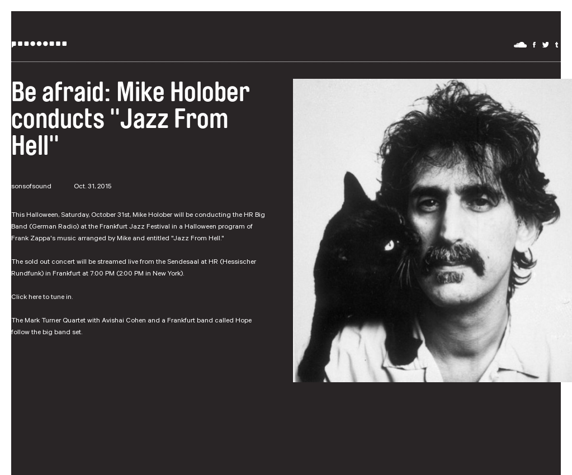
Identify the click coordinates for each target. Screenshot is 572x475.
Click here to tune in (41, 298)
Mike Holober (152, 216)
